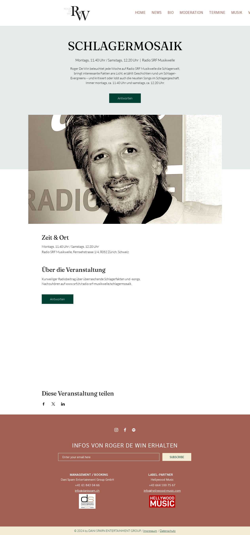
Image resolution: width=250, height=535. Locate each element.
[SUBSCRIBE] (176, 457)
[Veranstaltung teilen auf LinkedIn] (63, 404)
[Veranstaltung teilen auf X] (53, 404)
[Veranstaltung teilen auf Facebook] (43, 404)
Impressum (150, 531)
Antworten (125, 98)
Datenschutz (168, 531)
